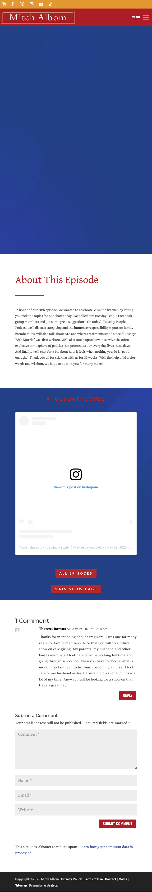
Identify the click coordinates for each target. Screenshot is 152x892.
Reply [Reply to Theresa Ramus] (128, 696)
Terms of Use (93, 879)
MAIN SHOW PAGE (76, 589)
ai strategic (51, 885)
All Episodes (76, 573)
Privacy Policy (71, 879)
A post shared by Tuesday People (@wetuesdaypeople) (60, 547)
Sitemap (21, 885)
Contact (110, 879)
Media (123, 879)
